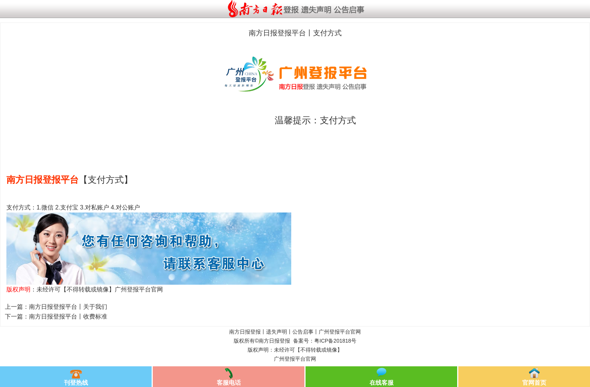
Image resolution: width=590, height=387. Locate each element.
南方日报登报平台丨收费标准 (68, 316)
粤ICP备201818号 (335, 341)
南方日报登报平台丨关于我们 (68, 307)
